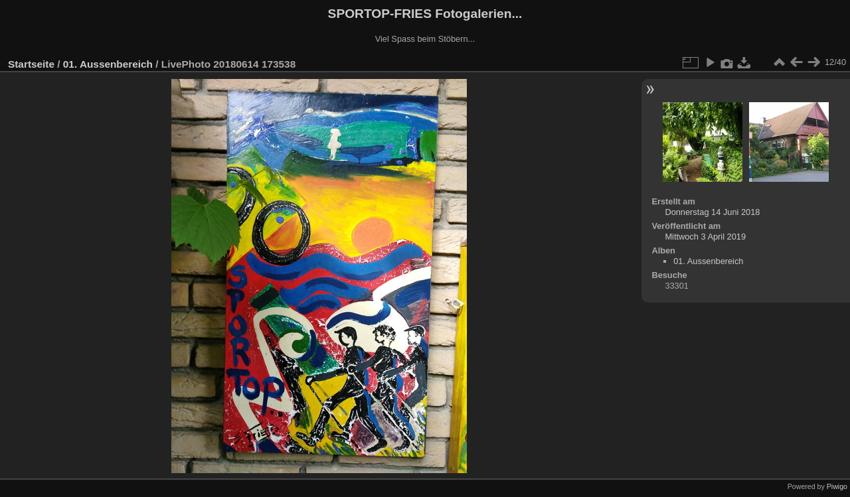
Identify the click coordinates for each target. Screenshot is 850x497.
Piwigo (837, 486)
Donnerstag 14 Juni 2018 (712, 212)
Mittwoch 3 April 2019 (705, 237)
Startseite (31, 64)
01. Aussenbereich (108, 64)
